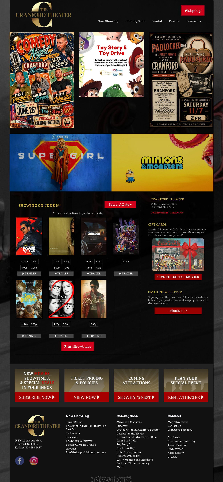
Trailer (29, 273)
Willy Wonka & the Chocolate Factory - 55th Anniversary (135, 461)
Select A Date (120, 204)
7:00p (126, 261)
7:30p (66, 267)
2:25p (98, 261)
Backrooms (73, 433)
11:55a (89, 261)
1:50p (34, 324)
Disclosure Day (126, 448)
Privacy (172, 456)
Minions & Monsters (129, 422)
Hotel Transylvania (129, 452)
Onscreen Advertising (181, 441)
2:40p (34, 261)
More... (121, 467)
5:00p (25, 267)
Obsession (72, 437)
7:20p (34, 267)
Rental (157, 21)
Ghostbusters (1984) (128, 456)
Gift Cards (174, 437)
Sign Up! (192, 11)
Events (174, 21)
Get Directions (159, 212)
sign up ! (178, 311)
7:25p (98, 267)
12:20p (24, 261)
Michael (71, 448)
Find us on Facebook (180, 429)
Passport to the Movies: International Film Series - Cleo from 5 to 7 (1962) (137, 437)
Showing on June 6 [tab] (39, 205)
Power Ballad (74, 422)
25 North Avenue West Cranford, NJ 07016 (28, 442)
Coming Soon (135, 21)
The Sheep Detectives (79, 441)
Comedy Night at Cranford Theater (138, 429)
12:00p (56, 261)
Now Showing (108, 21)
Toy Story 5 (123, 444)
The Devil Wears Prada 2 (81, 444)
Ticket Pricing (177, 445)
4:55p (89, 267)
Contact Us (176, 212)
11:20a (25, 324)
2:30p (67, 261)
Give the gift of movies (178, 277)
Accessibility (176, 452)
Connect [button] (193, 21)
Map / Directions (178, 422)
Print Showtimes (77, 346)
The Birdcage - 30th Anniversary (86, 452)
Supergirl (123, 425)
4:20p (57, 324)
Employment (176, 449)
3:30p (94, 324)
